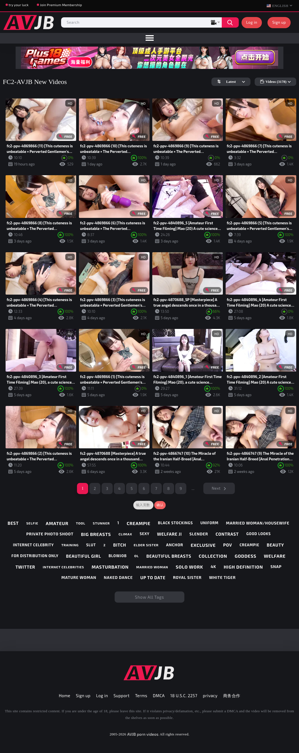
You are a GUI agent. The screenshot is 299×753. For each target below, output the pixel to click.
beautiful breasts (168, 556)
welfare (275, 556)
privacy (210, 695)
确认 (159, 505)
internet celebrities (63, 567)
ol (136, 556)
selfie (32, 523)
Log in (251, 22)
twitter (25, 566)
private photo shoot (49, 534)
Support (121, 695)
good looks (258, 534)
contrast (227, 534)
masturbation (110, 566)
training (70, 545)
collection (213, 556)
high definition (243, 566)
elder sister (146, 545)
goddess (245, 556)
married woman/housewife (257, 523)
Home (64, 695)
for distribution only (35, 556)
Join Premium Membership (61, 5)
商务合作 (231, 695)
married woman (152, 567)
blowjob (117, 556)
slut (91, 545)
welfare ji (169, 534)
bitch (119, 544)
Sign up (279, 22)
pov (227, 544)
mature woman (78, 577)
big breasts (96, 534)
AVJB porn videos (142, 734)
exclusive (203, 545)
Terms (141, 695)
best (13, 523)
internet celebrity (33, 545)
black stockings (175, 523)
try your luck (18, 5)
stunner (101, 523)
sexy (145, 534)
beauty (275, 544)
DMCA (159, 695)
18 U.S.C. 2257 (183, 695)
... (193, 488)
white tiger (222, 577)
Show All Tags (149, 597)
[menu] (149, 38)
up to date (152, 577)
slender (198, 534)
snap (276, 566)
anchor (174, 545)
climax (125, 534)
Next (216, 488)
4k (213, 566)
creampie (138, 523)
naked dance (118, 577)
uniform (209, 523)
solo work (189, 566)
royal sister (187, 577)
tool (80, 523)
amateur (57, 523)
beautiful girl (83, 556)
